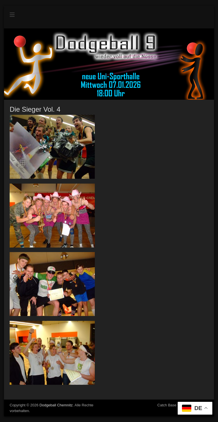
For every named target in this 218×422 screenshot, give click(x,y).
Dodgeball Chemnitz (56, 405)
